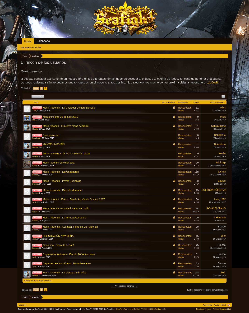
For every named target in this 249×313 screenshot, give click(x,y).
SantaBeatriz (218, 125)
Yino (223, 235)
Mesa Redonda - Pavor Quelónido (62, 181)
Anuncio (37, 96)
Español (22, 305)
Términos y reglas (203, 309)
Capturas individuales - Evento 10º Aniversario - (69, 254)
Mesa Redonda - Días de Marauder (62, 190)
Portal (223, 305)
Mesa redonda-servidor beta (58, 162)
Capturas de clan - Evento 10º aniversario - (67, 263)
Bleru (34, 166)
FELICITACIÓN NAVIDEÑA (58, 236)
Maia (34, 120)
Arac (34, 111)
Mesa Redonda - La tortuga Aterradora (64, 217)
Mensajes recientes (30, 47)
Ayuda (216, 305)
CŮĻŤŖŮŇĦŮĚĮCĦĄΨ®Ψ (216, 190)
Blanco (35, 175)
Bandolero (36, 138)
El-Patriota (220, 217)
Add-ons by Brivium (141, 309)
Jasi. (34, 202)
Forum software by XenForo (42, 309)
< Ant (36, 88)
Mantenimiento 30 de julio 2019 (60, 116)
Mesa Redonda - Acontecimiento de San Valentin (70, 226)
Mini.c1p (221, 162)
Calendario (43, 41)
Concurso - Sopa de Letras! (58, 245)
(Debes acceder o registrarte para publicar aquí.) (207, 290)
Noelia (35, 129)
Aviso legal (207, 305)
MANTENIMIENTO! (54, 144)
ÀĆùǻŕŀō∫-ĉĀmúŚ (216, 208)
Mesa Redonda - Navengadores (61, 171)
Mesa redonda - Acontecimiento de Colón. (66, 208)
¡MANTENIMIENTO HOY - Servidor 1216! (66, 153)
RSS (229, 305)
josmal (222, 171)
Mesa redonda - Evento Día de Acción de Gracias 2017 (74, 199)
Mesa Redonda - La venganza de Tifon (64, 272)
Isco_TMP (220, 199)
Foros (27, 41)
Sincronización (51, 135)
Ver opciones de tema (124, 286)
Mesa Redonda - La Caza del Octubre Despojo (69, 107)
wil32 (223, 107)
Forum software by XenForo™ (91, 309)
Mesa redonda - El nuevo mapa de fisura (66, 126)
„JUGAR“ (213, 82)
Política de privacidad (222, 309)
